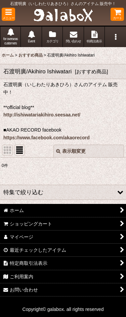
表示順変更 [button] (71, 151)
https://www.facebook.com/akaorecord (46, 137)
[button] (8, 14)
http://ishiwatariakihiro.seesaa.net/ (41, 114)
